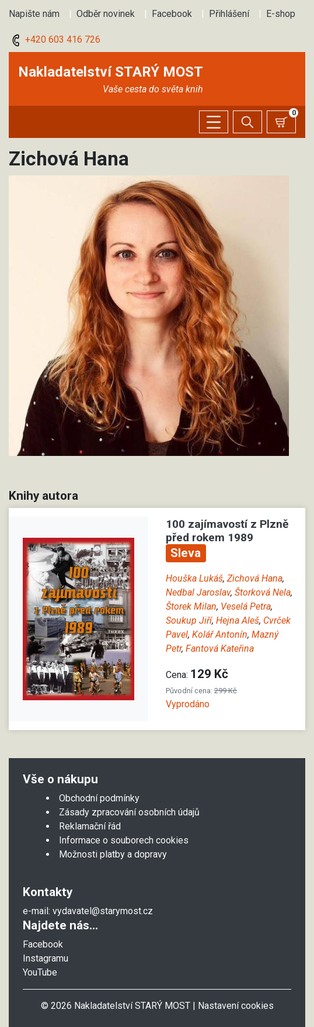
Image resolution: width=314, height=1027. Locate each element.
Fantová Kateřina (220, 648)
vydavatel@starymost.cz (103, 911)
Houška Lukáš (194, 578)
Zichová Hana (254, 578)
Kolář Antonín (219, 634)
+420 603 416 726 (54, 39)
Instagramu (45, 958)
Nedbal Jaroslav (198, 592)
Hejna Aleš (237, 620)
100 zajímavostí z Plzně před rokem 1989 (227, 530)
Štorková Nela (263, 592)
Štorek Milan (191, 606)
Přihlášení (229, 13)
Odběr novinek (105, 13)
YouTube (40, 972)
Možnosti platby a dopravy (113, 854)
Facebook (172, 13)
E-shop (280, 13)
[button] (149, 314)
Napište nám (34, 13)
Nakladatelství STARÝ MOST (110, 72)
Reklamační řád (90, 826)
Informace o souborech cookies (124, 840)
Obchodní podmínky (99, 798)
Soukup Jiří (189, 620)
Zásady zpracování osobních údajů (129, 812)
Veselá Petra (246, 606)
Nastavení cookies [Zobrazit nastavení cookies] (236, 1005)
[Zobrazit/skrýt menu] (213, 121)
